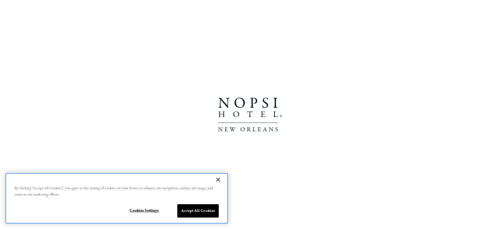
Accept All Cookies (198, 210)
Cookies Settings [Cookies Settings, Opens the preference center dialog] (144, 210)
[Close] (218, 180)
